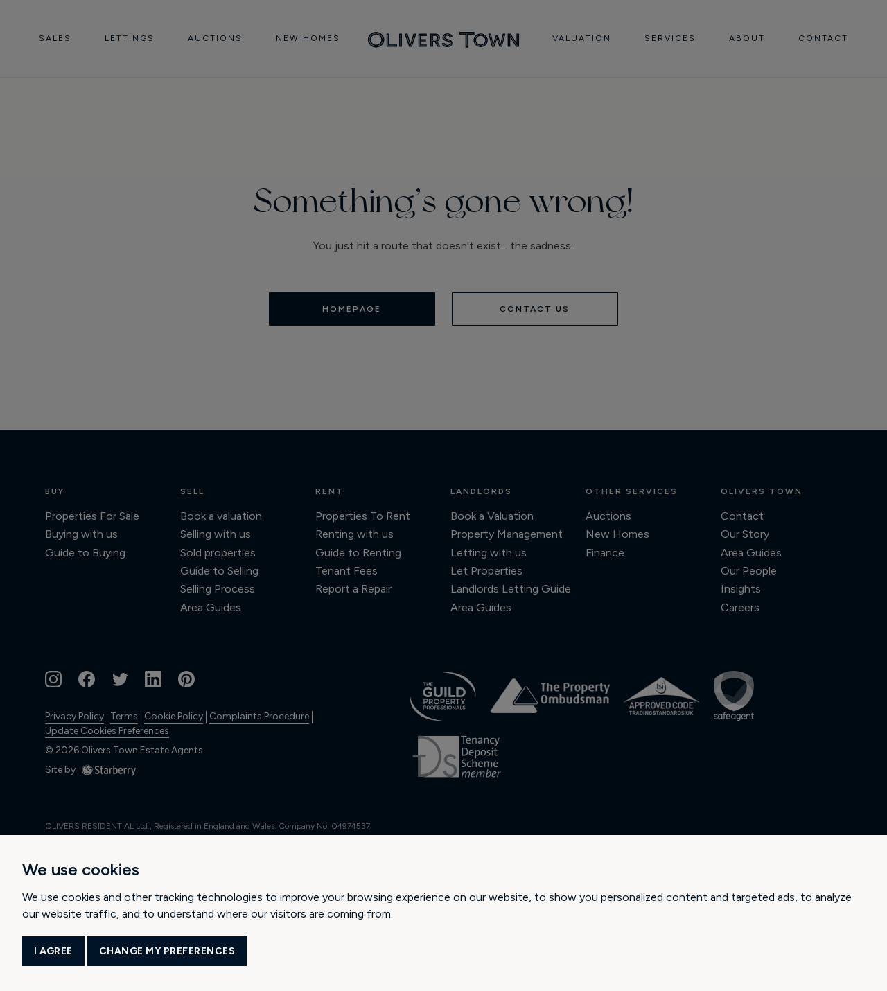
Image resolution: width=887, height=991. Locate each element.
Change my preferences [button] (167, 951)
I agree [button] (53, 951)
